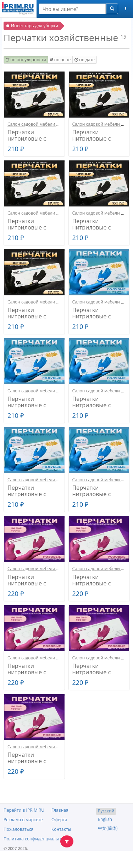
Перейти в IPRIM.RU (24, 810)
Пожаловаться (18, 829)
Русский (106, 811)
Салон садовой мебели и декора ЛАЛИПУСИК (54, 124)
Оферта (59, 820)
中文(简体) (107, 828)
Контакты (61, 829)
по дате (84, 60)
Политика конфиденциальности (37, 839)
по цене (60, 60)
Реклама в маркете (23, 820)
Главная (59, 810)
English (105, 819)
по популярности (26, 60)
